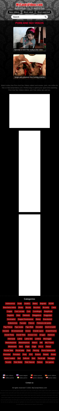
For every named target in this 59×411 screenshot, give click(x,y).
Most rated (28, 12)
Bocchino (36, 307)
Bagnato (43, 303)
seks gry (15, 402)
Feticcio (31, 323)
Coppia (9, 311)
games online (20, 390)
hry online (43, 392)
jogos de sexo (19, 399)
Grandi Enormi (51, 331)
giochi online (6, 392)
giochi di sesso (33, 399)
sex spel (43, 399)
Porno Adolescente (48, 350)
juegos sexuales (12, 399)
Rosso (53, 354)
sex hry (4, 402)
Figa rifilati (29, 327)
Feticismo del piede (44, 323)
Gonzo (28, 331)
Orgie (34, 346)
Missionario (12, 346)
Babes (35, 303)
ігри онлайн (33, 392)
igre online (46, 395)
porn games (33, 404)
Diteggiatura (36, 315)
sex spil (47, 399)
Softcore (26, 358)
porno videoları (36, 378)
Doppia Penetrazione (25, 319)
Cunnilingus (37, 311)
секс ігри (26, 402)
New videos (14, 12)
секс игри (55, 402)
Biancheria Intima (9, 307)
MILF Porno (49, 343)
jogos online (38, 390)
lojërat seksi (27, 404)
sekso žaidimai (49, 402)
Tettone (39, 362)
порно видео (22, 375)
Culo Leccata (19, 311)
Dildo (18, 315)
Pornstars (16, 354)
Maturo (34, 343)
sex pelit (31, 402)
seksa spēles (43, 402)
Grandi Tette (20, 335)
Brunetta (46, 307)
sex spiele (5, 399)
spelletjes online (5, 395)
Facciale (23, 323)
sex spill (39, 399)
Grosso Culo (32, 335)
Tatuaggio (51, 358)
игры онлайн (32, 390)
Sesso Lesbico (9, 358)
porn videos (8, 375)
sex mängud (36, 402)
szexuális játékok (20, 404)
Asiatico (27, 303)
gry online (38, 392)
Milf (41, 343)
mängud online (12, 395)
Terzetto (8, 362)
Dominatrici (11, 319)
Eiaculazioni (47, 319)
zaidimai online (27, 395)
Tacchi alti (41, 358)
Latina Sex (28, 339)
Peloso (48, 346)
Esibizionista (12, 323)
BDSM (51, 303)
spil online (22, 392)
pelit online (27, 392)
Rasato (45, 354)
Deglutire (10, 315)
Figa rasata (19, 327)
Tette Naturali (29, 362)
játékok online (55, 392)
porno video (51, 378)
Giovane (6, 331)
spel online (16, 392)
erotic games (40, 404)
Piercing (36, 350)
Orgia (27, 346)
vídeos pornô (14, 397)
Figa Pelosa (8, 327)
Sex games (50, 362)
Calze (54, 307)
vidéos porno (8, 378)
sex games (52, 397)
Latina (20, 339)
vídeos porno (36, 375)
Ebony (38, 319)
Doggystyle (48, 315)
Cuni (28, 311)
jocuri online (49, 392)
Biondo (28, 307)
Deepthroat (48, 311)
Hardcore (51, 335)
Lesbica (38, 339)
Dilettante (26, 315)
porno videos (50, 375)
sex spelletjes (10, 402)
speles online (20, 395)
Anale (20, 303)
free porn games (5, 390)
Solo (33, 358)
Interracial (11, 339)
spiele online (51, 390)
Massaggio (47, 339)
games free (26, 390)
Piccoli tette (20, 350)
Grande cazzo (38, 331)
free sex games (12, 390)
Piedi (28, 350)
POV (31, 354)
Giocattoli (39, 327)
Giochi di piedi (50, 327)
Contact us (29, 383)
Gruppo (42, 335)
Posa (24, 354)
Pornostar (6, 354)
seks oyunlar (52, 399)
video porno (22, 378)
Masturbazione (10, 343)
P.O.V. (41, 346)
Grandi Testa (9, 335)
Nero (21, 346)
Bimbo (20, 307)
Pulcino (38, 354)
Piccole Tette (8, 350)
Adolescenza (10, 303)
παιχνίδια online (40, 395)
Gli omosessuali (17, 331)
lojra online (33, 395)
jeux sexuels (26, 399)
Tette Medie (18, 362)
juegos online (45, 390)
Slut (19, 358)
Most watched (43, 12)
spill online (11, 392)
